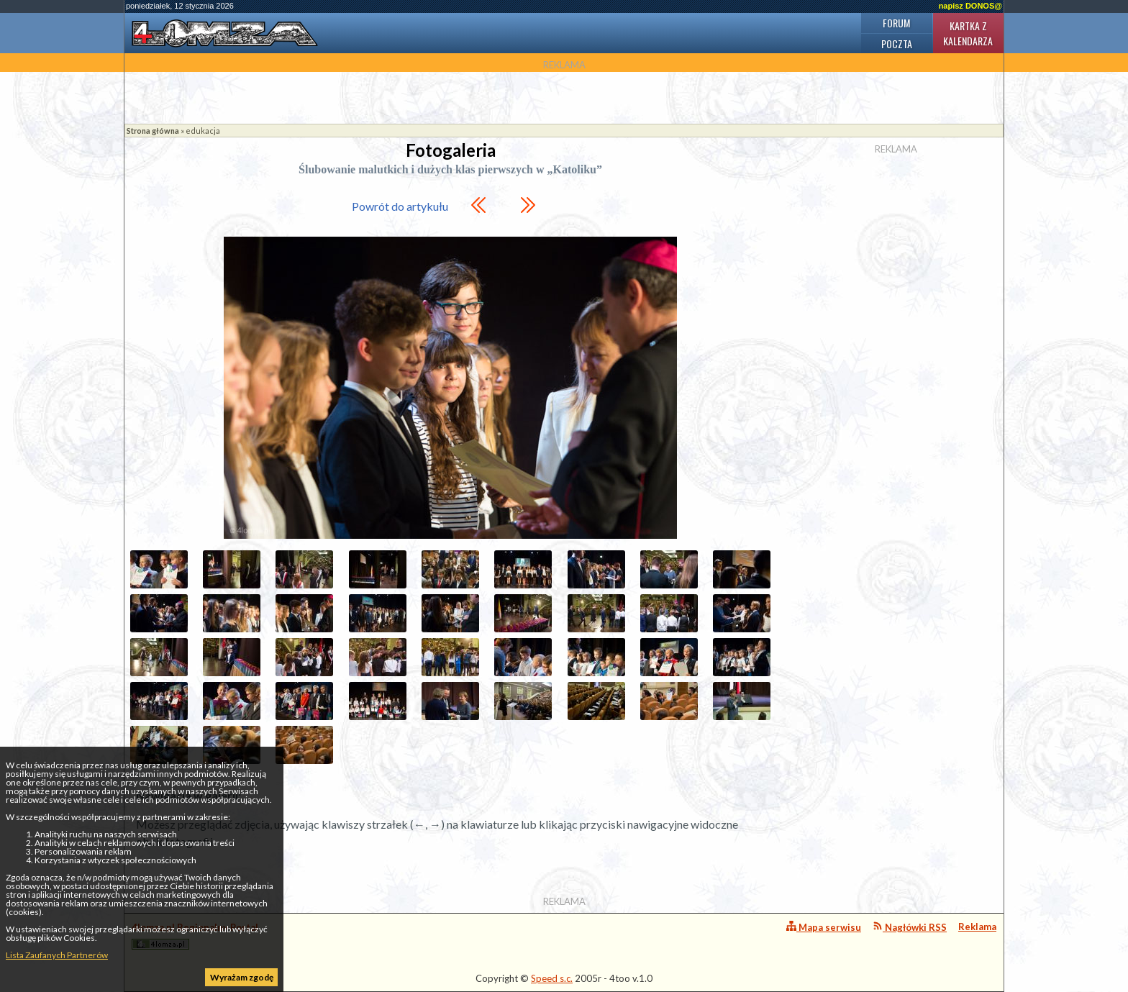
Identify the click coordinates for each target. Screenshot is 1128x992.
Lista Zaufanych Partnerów (57, 955)
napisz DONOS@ (970, 5)
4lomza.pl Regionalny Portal (195, 936)
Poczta (896, 43)
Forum (896, 22)
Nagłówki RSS (910, 927)
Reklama (977, 926)
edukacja (203, 130)
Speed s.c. (552, 978)
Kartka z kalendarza (968, 33)
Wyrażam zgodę (241, 977)
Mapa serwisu (823, 927)
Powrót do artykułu (400, 206)
